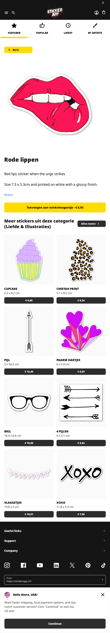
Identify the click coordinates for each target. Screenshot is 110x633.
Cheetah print (68, 289)
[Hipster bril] (29, 402)
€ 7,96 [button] (81, 514)
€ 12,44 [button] (29, 371)
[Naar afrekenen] (104, 12)
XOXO (61, 503)
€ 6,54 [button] (81, 300)
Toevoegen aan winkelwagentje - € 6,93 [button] (55, 207)
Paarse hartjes (68, 360)
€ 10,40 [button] (29, 443)
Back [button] (13, 50)
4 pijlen (62, 431)
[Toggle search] (13, 13)
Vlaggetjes (13, 503)
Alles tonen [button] (90, 223)
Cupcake (10, 289)
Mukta (8, 195)
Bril (7, 431)
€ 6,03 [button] (81, 371)
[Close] (103, 594)
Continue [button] (55, 624)
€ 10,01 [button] (29, 514)
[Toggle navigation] (6, 13)
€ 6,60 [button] (28, 300)
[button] (54, 580)
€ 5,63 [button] (81, 443)
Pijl (7, 360)
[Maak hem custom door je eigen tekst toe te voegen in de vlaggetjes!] (29, 474)
